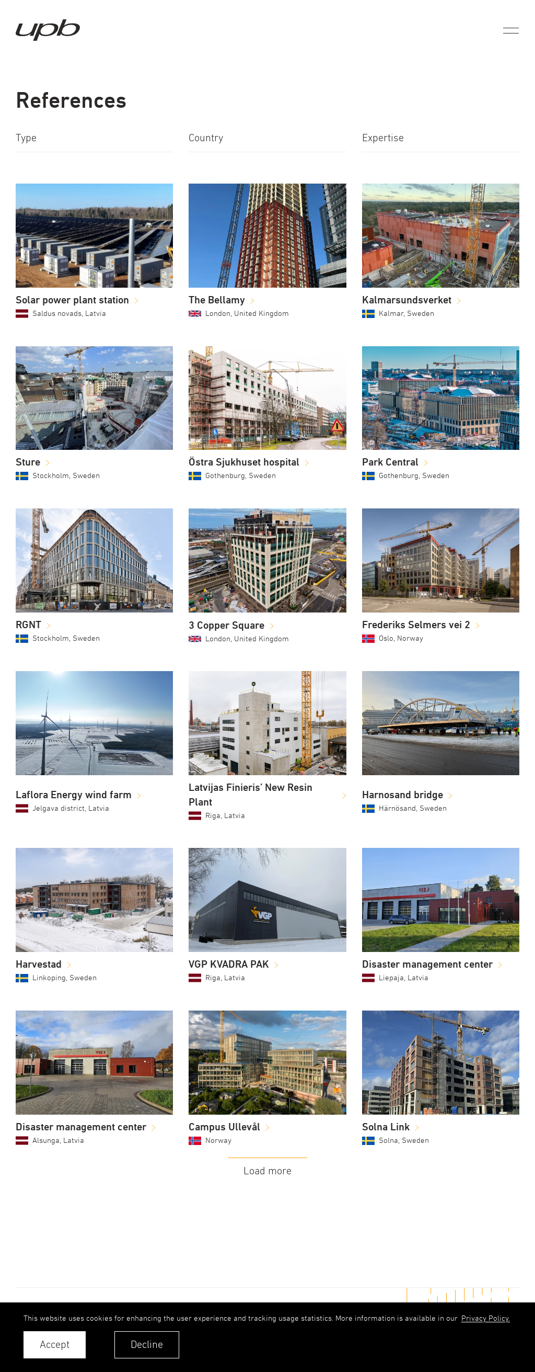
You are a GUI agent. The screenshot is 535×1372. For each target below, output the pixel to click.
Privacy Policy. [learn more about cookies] (485, 1317)
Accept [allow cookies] (54, 1345)
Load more (267, 1171)
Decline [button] (147, 1345)
